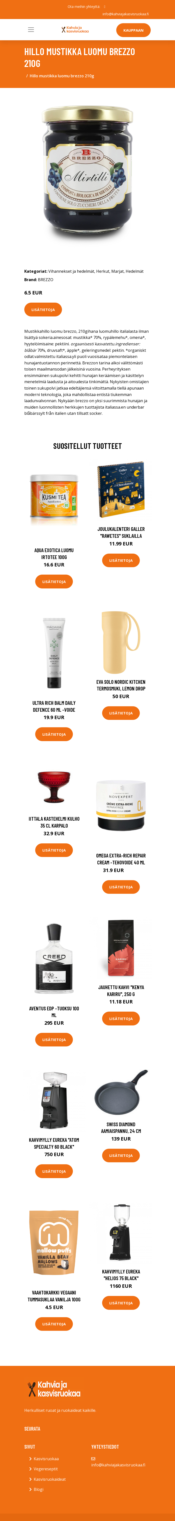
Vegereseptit (46, 1469)
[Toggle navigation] (31, 29)
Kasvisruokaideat (50, 1479)
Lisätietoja (43, 309)
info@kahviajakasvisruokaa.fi (126, 14)
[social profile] (104, 6)
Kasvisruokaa (46, 1458)
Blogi (38, 1489)
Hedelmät (135, 271)
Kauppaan (133, 30)
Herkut (102, 271)
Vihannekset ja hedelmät (71, 271)
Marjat (117, 271)
